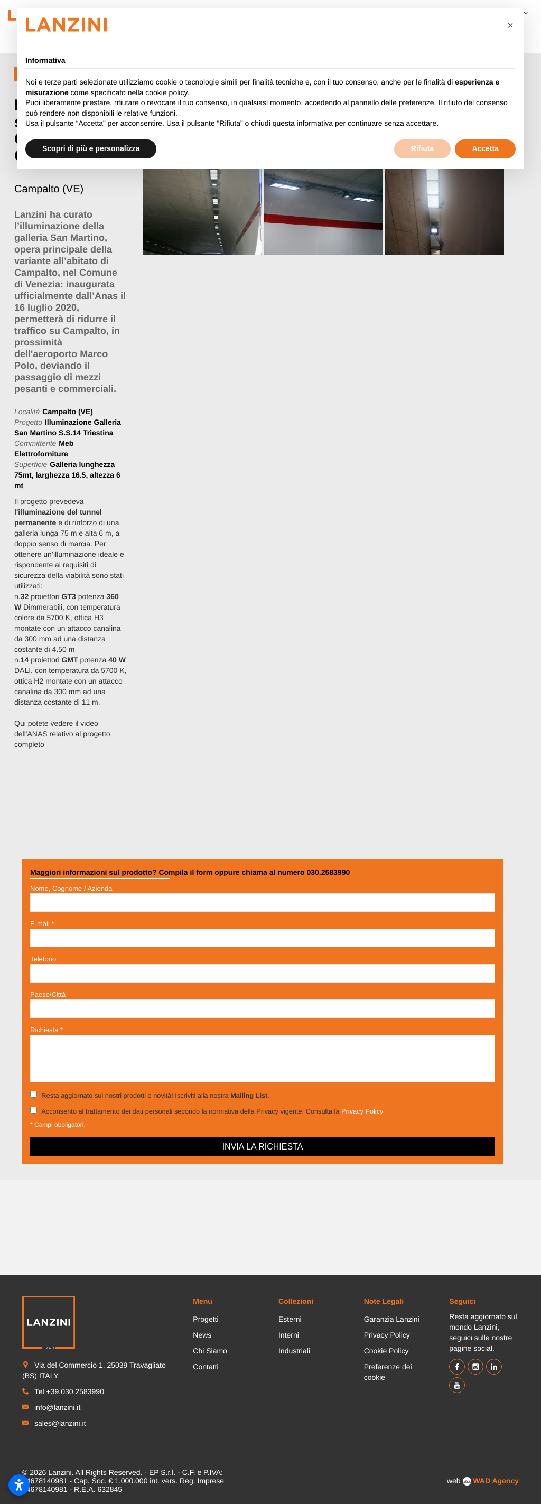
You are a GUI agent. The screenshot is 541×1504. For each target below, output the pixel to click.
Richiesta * (46, 1030)
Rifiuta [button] (422, 148)
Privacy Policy (362, 1111)
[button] (510, 25)
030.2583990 (328, 872)
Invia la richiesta (262, 1146)
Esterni (290, 1319)
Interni (288, 1335)
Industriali (294, 1351)
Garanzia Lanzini (391, 1319)
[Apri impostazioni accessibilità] (19, 1485)
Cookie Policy (386, 1351)
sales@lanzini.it (60, 1423)
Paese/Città (48, 994)
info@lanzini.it (57, 1407)
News (202, 1335)
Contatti (205, 1366)
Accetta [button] (485, 148)
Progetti (205, 1319)
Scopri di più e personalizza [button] (90, 148)
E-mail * (42, 924)
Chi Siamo (210, 1351)
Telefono (43, 959)
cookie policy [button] (166, 92)
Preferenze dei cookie (388, 1371)
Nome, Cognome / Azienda (71, 888)
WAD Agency (496, 1481)
